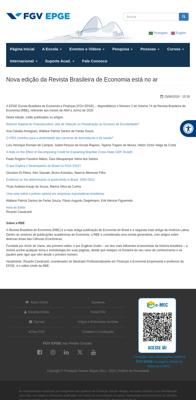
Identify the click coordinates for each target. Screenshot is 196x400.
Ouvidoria (97, 302)
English (178, 33)
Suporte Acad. (60, 61)
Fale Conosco (94, 61)
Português (158, 33)
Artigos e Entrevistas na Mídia (98, 322)
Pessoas (150, 49)
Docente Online (36, 312)
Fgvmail (36, 322)
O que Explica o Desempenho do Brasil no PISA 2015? (43, 166)
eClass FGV (37, 332)
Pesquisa (122, 49)
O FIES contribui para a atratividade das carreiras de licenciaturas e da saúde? (59, 138)
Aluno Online (36, 302)
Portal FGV (97, 312)
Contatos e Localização (98, 332)
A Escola (52, 49)
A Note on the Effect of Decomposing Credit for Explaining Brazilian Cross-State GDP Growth (69, 152)
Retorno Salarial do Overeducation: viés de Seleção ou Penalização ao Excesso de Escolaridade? (72, 124)
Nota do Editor (16, 207)
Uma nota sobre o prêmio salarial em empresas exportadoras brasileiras (55, 194)
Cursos (175, 49)
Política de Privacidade (133, 371)
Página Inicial (22, 49)
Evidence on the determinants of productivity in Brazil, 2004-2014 (50, 179)
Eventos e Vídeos (87, 49)
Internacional (24, 61)
